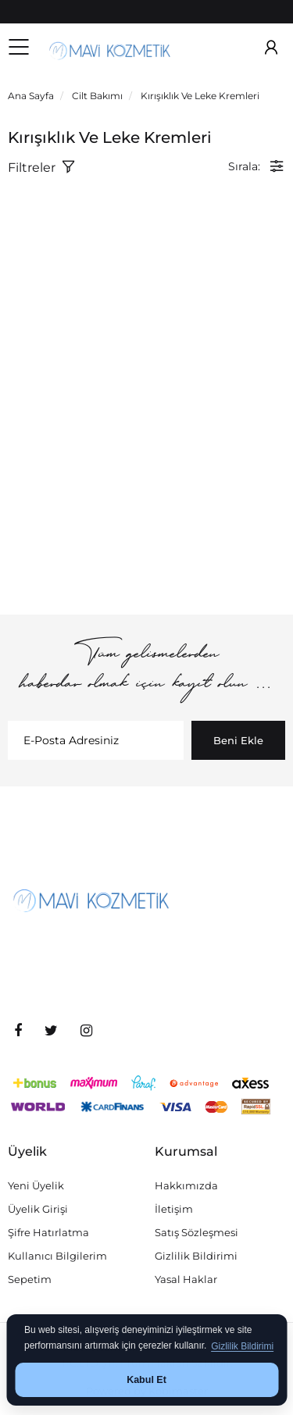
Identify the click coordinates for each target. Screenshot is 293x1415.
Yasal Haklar (186, 1279)
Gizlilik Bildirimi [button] (242, 1346)
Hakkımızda (186, 1185)
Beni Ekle (238, 740)
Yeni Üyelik (36, 1185)
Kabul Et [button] (146, 1379)
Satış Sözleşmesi (196, 1232)
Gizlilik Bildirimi (196, 1255)
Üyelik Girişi (38, 1209)
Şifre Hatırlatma (48, 1232)
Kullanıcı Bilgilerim (57, 1255)
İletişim (174, 1209)
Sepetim (30, 1279)
